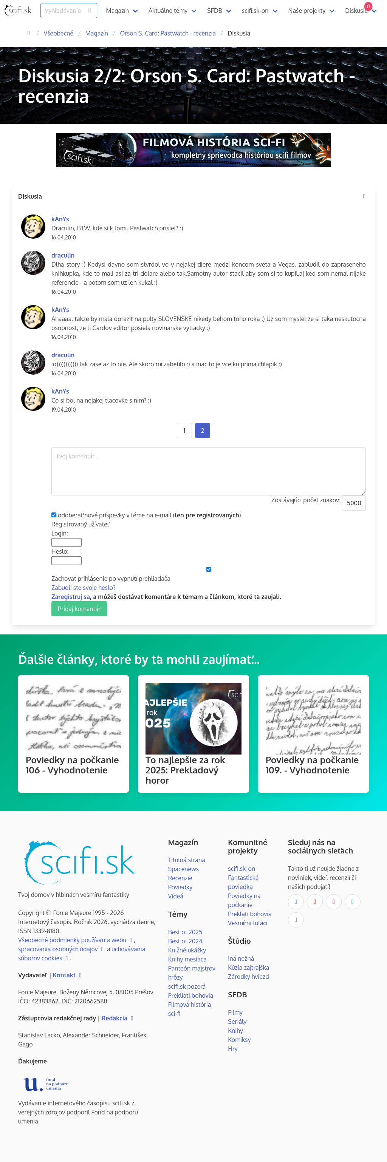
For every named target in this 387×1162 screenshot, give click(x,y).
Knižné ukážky (187, 950)
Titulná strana (186, 860)
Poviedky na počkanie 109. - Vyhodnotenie (312, 765)
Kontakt (68, 975)
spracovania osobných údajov (61, 949)
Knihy (235, 1030)
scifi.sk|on (241, 868)
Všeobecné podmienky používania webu (76, 940)
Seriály (237, 1021)
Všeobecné (58, 33)
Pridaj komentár (79, 609)
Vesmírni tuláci (248, 923)
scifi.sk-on (255, 10)
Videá (175, 896)
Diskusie (358, 8)
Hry (232, 1048)
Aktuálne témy (168, 10)
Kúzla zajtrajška (248, 967)
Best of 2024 (185, 941)
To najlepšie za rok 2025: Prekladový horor (185, 770)
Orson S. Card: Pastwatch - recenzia (168, 33)
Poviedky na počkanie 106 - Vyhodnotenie (72, 765)
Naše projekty (307, 10)
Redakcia (118, 1018)
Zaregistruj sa (70, 596)
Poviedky (180, 887)
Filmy (235, 1012)
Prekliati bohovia (191, 995)
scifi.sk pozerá (187, 986)
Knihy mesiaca (187, 959)
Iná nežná (241, 958)
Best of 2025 (185, 932)
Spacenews (183, 869)
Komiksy (239, 1039)
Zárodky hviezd (248, 976)
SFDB (214, 10)
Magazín (117, 10)
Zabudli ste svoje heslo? (83, 587)
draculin (62, 255)
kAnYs (60, 219)
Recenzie (180, 878)
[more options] (364, 196)
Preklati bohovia (250, 914)
